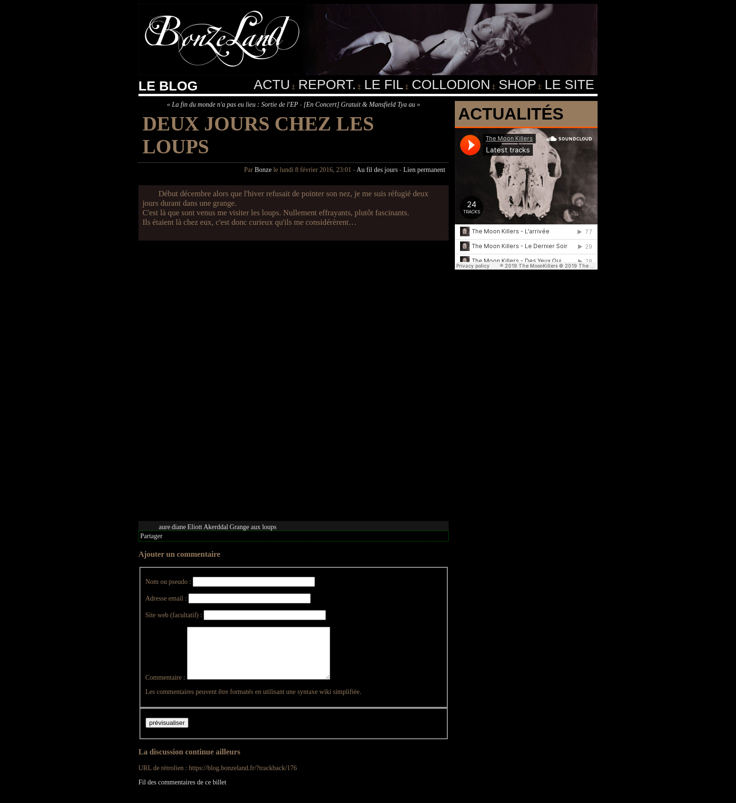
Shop (517, 84)
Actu (272, 84)
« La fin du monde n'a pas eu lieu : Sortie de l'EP (232, 104)
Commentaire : (166, 687)
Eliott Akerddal (207, 527)
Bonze (263, 169)
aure (164, 527)
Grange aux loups (253, 527)
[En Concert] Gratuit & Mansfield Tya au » (362, 104)
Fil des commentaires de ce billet (182, 792)
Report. (327, 84)
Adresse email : (166, 598)
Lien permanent (424, 169)
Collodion (451, 84)
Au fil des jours (377, 169)
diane (179, 527)
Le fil (383, 84)
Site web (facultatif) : (174, 615)
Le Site (569, 84)
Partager (151, 536)
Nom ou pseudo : (168, 581)
